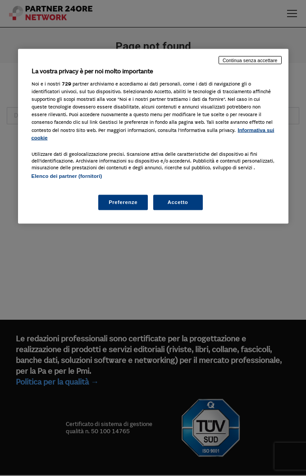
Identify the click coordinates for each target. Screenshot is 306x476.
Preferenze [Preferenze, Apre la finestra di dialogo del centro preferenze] (123, 202)
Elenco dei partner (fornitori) (67, 175)
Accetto (178, 202)
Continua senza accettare (250, 60)
